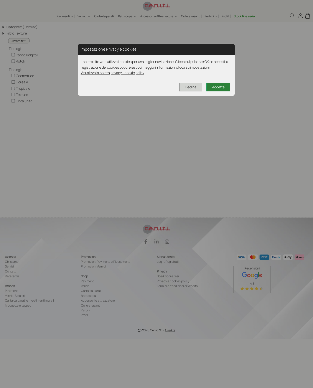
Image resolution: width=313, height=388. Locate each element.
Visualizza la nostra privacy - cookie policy (112, 72)
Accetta (218, 87)
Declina (190, 87)
